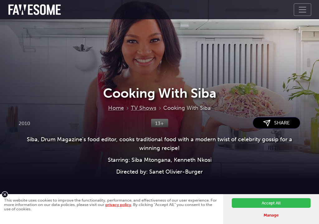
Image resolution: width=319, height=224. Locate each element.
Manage (271, 215)
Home (116, 108)
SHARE (276, 123)
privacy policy (118, 204)
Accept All (271, 203)
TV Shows (143, 108)
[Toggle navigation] (302, 9)
